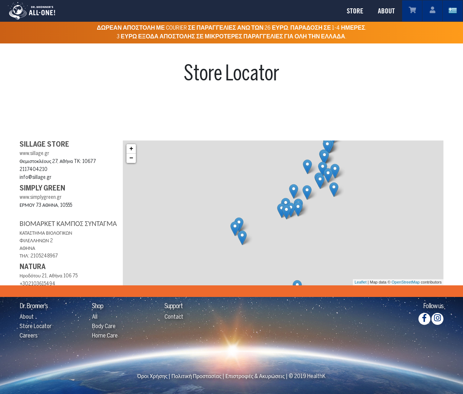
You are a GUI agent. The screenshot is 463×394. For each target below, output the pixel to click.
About (27, 317)
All (94, 317)
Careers (29, 336)
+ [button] (131, 148)
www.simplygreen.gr (41, 197)
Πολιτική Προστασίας (196, 376)
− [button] (131, 158)
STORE (355, 11)
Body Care (104, 326)
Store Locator (35, 326)
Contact (173, 317)
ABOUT (386, 11)
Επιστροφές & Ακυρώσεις (255, 376)
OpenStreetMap (406, 282)
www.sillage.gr (34, 153)
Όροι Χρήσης (152, 376)
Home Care (105, 336)
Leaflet (361, 282)
